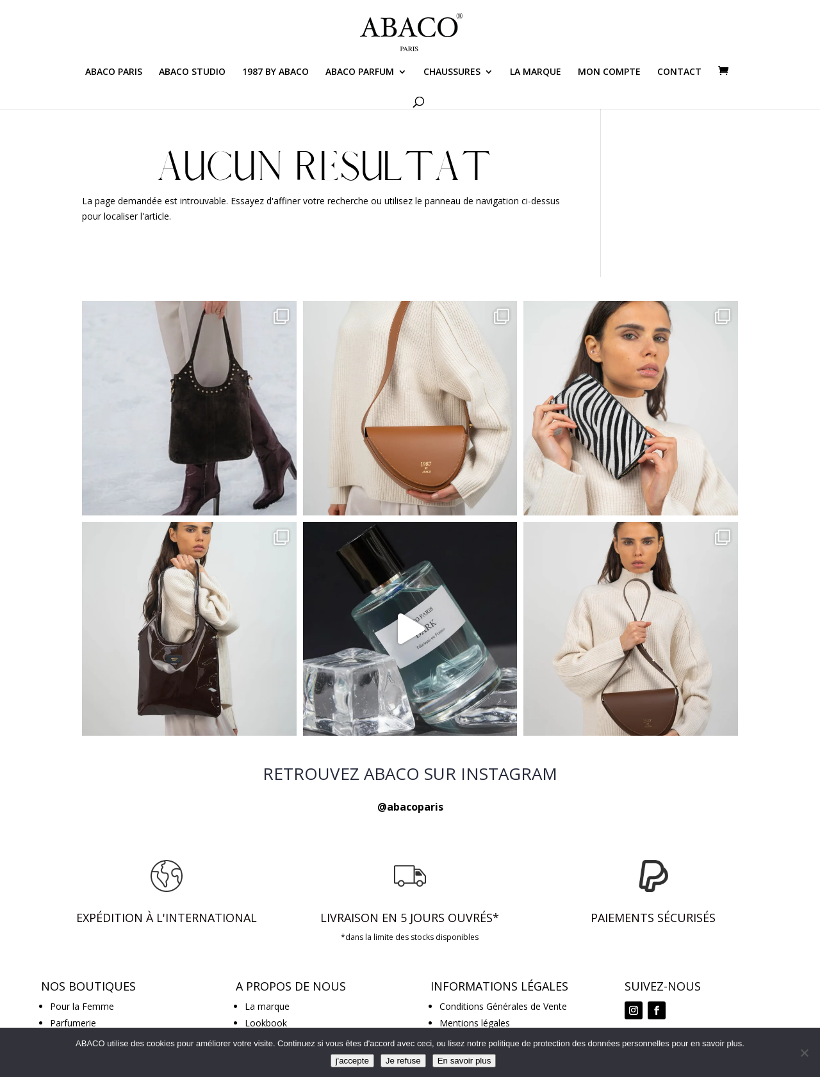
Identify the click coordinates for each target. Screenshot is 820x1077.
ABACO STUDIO (192, 72)
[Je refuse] (804, 1052)
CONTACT (679, 72)
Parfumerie (73, 1023)
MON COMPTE (609, 72)
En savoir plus (464, 1060)
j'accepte (352, 1060)
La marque (267, 1006)
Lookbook (266, 1023)
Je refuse (403, 1060)
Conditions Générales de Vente (503, 1006)
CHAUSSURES (451, 72)
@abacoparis (410, 807)
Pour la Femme (82, 1006)
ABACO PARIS (113, 72)
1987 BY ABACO (275, 72)
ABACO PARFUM (359, 72)
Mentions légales (474, 1023)
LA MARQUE (535, 72)
